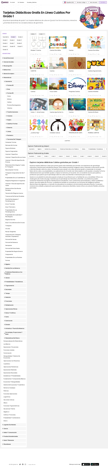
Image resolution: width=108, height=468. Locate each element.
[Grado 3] (53, 156)
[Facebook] (22, 464)
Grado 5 (19, 40)
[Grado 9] (96, 156)
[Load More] (67, 140)
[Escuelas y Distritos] (32, 2)
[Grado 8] (89, 156)
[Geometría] (32, 149)
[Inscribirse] (103, 2)
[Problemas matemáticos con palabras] (69, 149)
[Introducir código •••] (82, 2)
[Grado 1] (42, 34)
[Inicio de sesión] (94, 2)
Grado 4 (12, 40)
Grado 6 (5, 43)
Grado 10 (12, 46)
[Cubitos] (33, 34)
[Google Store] (95, 464)
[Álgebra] (39, 149)
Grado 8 (19, 43)
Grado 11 (20, 46)
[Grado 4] (60, 156)
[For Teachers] (21, 2)
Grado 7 (12, 43)
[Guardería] (31, 156)
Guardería (6, 37)
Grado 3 (5, 40)
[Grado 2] (46, 156)
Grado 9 (5, 46)
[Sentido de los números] (50, 149)
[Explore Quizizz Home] (4, 2)
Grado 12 (5, 49)
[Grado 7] (82, 156)
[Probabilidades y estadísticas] (95, 149)
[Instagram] (25, 464)
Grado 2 (20, 37)
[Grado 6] (75, 156)
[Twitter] (20, 464)
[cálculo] (84, 149)
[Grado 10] (104, 156)
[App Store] (86, 464)
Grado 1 (13, 37)
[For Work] (12, 2)
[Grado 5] (68, 156)
